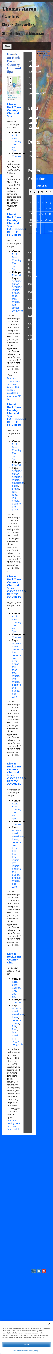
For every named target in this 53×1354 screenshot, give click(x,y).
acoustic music (17, 288)
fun (14, 304)
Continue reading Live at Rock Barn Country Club (14, 1125)
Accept (27, 1344)
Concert (16, 156)
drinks (15, 293)
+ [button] (10, 79)
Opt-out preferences (21, 1351)
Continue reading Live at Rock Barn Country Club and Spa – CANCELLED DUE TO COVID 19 (14, 388)
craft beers (15, 659)
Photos (31, 307)
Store (30, 284)
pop (14, 693)
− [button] (10, 83)
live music (15, 499)
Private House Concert (34, 122)
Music (31, 291)
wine (15, 696)
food (14, 295)
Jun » (50, 231)
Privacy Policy (33, 1351)
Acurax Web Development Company (44, 56)
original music (16, 879)
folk (14, 491)
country (16, 655)
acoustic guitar (17, 282)
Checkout (35, 71)
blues (15, 485)
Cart (32, 77)
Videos (31, 315)
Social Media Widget (43, 51)
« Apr (34, 231)
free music (15, 300)
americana (18, 482)
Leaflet (10, 95)
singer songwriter (18, 309)
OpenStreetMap (12, 97)
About (31, 252)
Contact (32, 299)
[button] (49, 1323)
